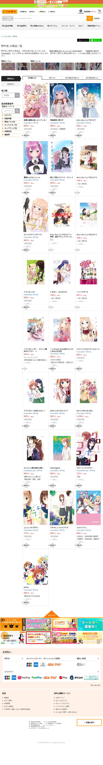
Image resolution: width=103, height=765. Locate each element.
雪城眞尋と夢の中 (56, 122)
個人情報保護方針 (37, 741)
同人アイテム (52, 26)
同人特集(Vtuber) (36, 26)
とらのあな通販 (6, 36)
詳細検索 (96, 18)
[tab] (52, 78)
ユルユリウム (82, 538)
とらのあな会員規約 (56, 735)
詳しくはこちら (95, 698)
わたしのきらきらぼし (85, 419)
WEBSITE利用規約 (37, 735)
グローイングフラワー (85, 477)
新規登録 (87, 11)
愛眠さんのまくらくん (32, 180)
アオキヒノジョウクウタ (59, 538)
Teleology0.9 (55, 477)
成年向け (32, 11)
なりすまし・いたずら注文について (43, 746)
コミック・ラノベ (67, 26)
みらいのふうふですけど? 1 (87, 239)
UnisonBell (79, 51)
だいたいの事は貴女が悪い (34, 477)
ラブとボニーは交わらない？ (34, 419)
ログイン (93, 11)
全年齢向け (23, 11)
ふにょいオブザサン (31, 538)
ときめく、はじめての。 (59, 297)
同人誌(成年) (21, 26)
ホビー (81, 26)
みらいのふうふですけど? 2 (87, 180)
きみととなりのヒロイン (59, 419)
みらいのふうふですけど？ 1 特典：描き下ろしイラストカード (61, 241)
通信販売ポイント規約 (38, 737)
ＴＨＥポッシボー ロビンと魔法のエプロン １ (35, 357)
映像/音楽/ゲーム (94, 26)
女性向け (51, 11)
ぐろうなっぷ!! (29, 297)
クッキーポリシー (54, 741)
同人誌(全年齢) (7, 26)
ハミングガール (82, 297)
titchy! (26, 599)
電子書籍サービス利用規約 (40, 739)
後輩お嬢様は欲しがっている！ (62, 51)
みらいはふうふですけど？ (86, 122)
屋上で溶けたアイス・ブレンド (61, 180)
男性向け (42, 11)
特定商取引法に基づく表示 (40, 744)
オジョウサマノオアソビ (33, 239)
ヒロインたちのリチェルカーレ (88, 356)
